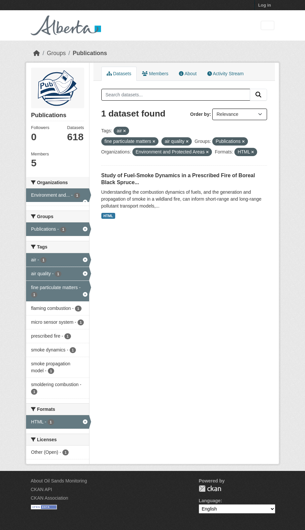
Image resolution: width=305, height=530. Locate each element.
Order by (199, 114)
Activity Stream (225, 73)
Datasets (119, 73)
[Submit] (258, 95)
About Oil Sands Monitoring (59, 480)
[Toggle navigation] (267, 25)
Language (209, 500)
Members (155, 73)
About (188, 73)
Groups (56, 53)
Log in (264, 5)
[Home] (36, 53)
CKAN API (41, 489)
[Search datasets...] (176, 95)
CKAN (210, 488)
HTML (108, 216)
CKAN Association (49, 498)
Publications (90, 53)
